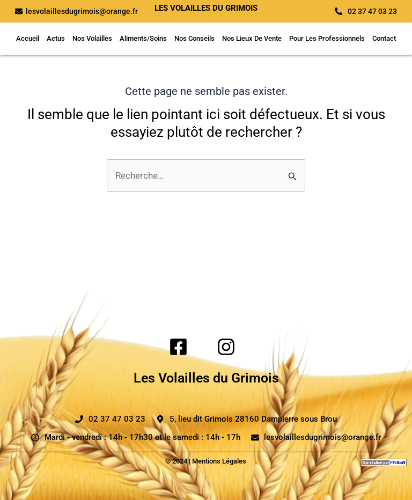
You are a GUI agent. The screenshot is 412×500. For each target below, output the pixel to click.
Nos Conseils (194, 38)
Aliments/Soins (143, 38)
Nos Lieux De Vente (252, 38)
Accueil (27, 38)
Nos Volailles (92, 38)
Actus (56, 38)
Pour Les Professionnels (327, 38)
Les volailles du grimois (206, 8)
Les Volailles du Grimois (206, 378)
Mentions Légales (219, 461)
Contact (384, 38)
